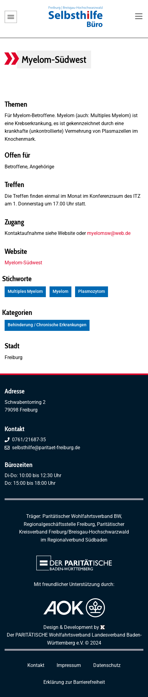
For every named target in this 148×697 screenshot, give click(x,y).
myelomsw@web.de (108, 233)
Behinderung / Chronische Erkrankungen (47, 324)
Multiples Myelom (25, 291)
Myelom (60, 291)
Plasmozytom (91, 291)
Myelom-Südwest (23, 263)
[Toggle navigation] (138, 17)
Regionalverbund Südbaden (77, 540)
